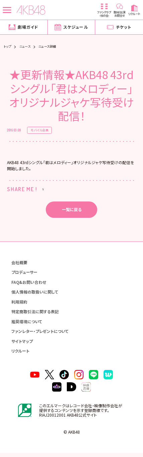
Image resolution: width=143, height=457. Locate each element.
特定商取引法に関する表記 (35, 314)
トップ (7, 46)
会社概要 (20, 264)
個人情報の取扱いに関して (35, 294)
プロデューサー (25, 274)
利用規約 (20, 304)
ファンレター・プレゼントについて (40, 334)
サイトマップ (22, 344)
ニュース (25, 46)
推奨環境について (27, 324)
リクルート (21, 354)
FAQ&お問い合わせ (29, 284)
